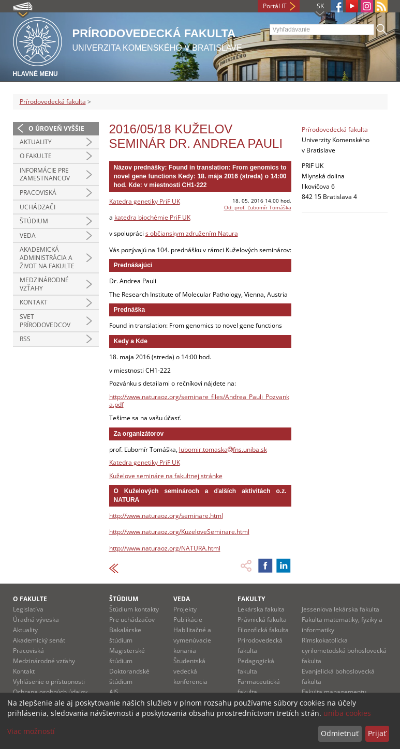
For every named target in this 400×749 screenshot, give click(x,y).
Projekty (185, 609)
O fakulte (36, 155)
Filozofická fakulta (263, 629)
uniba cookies (347, 713)
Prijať (377, 733)
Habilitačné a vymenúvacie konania (192, 640)
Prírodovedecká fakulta (53, 101)
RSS (25, 338)
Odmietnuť (340, 733)
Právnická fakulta (262, 619)
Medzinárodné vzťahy (44, 284)
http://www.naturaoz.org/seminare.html (166, 515)
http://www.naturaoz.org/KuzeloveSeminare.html (179, 531)
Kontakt (34, 302)
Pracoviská (38, 192)
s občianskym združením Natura (191, 233)
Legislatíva (28, 609)
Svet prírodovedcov (45, 320)
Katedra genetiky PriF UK (144, 201)
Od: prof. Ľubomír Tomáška (257, 207)
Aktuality (36, 141)
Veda (28, 235)
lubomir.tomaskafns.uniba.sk (223, 449)
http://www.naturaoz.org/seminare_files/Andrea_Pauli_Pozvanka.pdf (199, 400)
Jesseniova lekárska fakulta (340, 609)
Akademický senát (39, 640)
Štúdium (34, 221)
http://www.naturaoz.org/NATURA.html (164, 548)
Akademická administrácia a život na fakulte (47, 257)
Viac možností (31, 731)
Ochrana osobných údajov (50, 691)
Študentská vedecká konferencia (190, 671)
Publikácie (187, 619)
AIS (113, 691)
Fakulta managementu (334, 691)
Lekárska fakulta (261, 609)
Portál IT (275, 6)
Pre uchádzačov (132, 619)
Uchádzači (37, 207)
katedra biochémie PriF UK (152, 217)
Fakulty (251, 598)
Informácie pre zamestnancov (45, 174)
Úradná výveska (36, 619)
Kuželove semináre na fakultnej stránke (166, 475)
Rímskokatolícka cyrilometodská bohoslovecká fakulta (344, 650)
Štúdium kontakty (134, 609)
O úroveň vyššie (56, 128)
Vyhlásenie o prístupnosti (49, 681)
